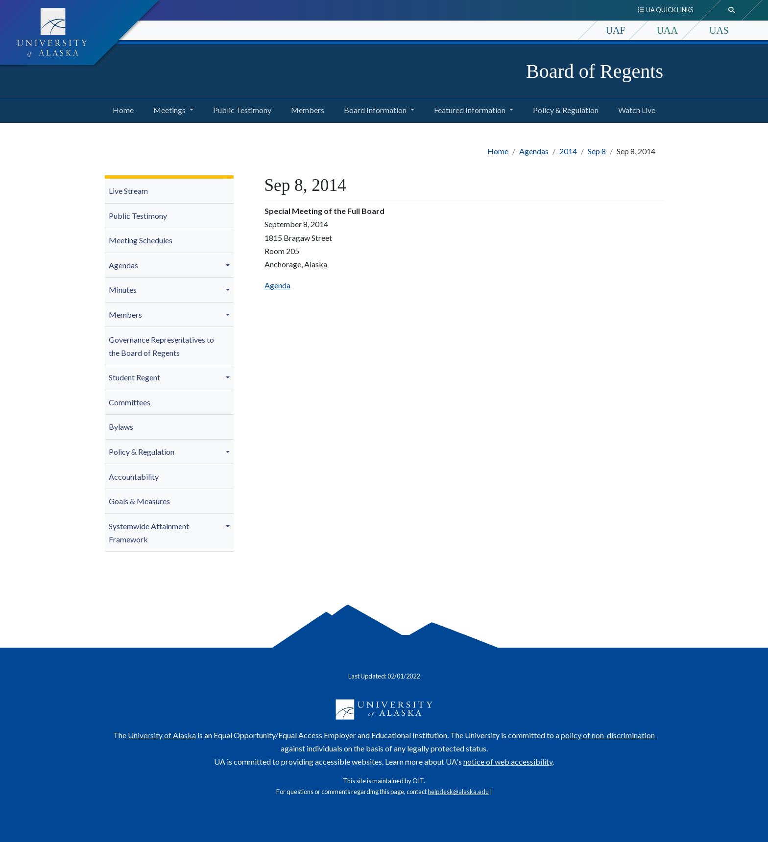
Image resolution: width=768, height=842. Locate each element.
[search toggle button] (732, 10)
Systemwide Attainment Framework (149, 532)
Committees (129, 402)
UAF (615, 30)
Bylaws (121, 426)
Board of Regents (594, 71)
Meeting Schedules (140, 240)
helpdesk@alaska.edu (458, 791)
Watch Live (634, 109)
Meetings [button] (169, 110)
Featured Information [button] (469, 110)
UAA (667, 30)
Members (305, 109)
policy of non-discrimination (608, 735)
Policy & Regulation (564, 109)
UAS (719, 30)
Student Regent (134, 377)
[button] (229, 265)
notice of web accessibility (507, 761)
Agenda (277, 285)
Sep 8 (597, 151)
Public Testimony (240, 109)
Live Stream (128, 190)
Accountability (134, 476)
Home (121, 109)
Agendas (534, 151)
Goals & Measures (139, 501)
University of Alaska (162, 735)
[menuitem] (169, 191)
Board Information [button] (375, 110)
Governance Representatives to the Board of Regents (161, 346)
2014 (568, 151)
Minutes (123, 289)
